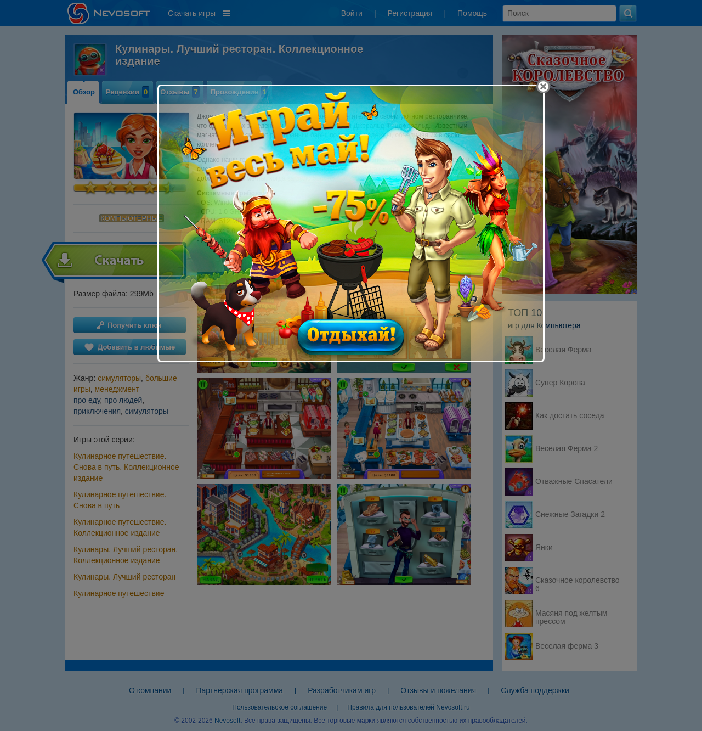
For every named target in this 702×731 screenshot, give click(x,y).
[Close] (543, 86)
